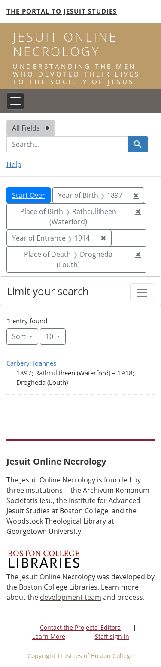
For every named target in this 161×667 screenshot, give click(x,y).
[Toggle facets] (142, 292)
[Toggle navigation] (15, 101)
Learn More (48, 636)
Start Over (28, 195)
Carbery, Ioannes (31, 363)
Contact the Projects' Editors (80, 627)
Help (13, 164)
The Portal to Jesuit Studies (61, 11)
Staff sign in (112, 636)
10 (56, 336)
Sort (19, 336)
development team (70, 597)
